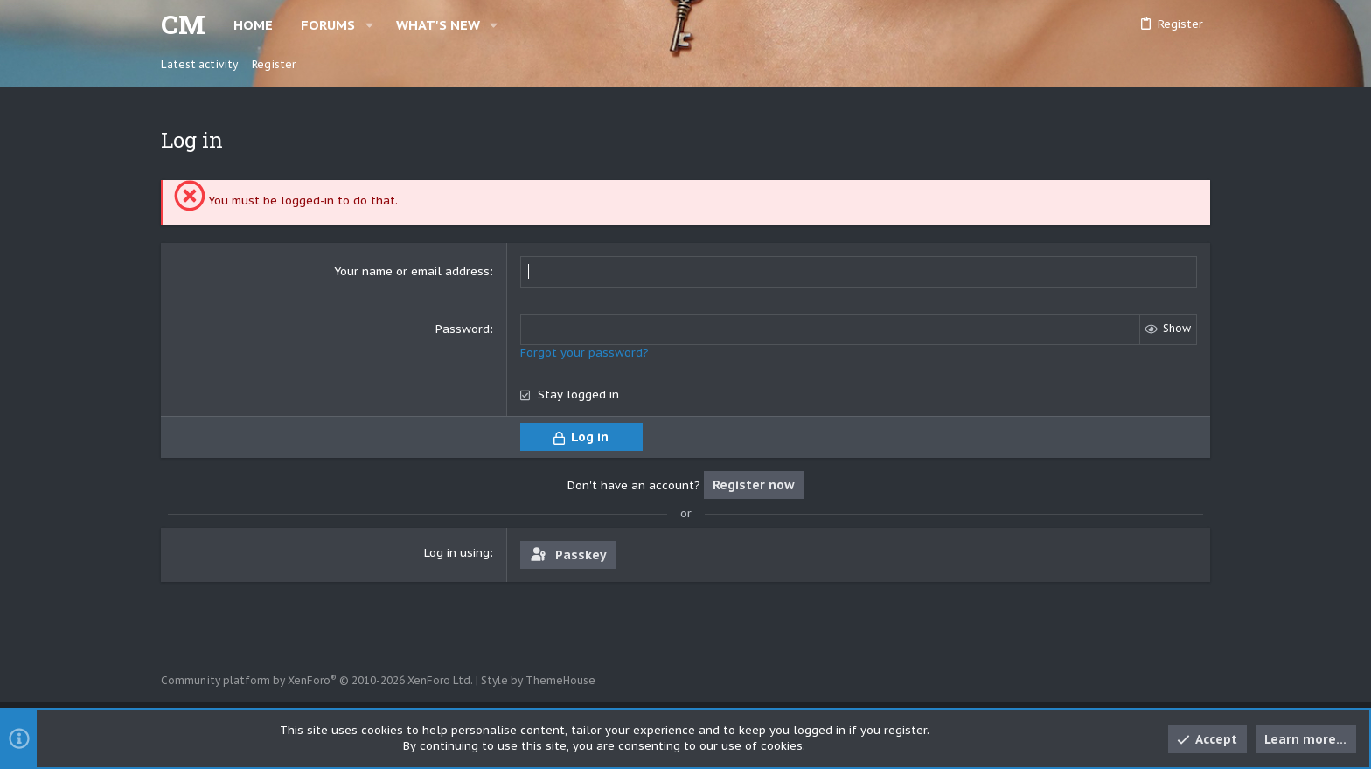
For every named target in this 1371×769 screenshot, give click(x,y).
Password (462, 329)
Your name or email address (412, 271)
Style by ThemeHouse (538, 680)
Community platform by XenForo (317, 680)
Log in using (457, 552)
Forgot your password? (584, 352)
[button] (369, 24)
